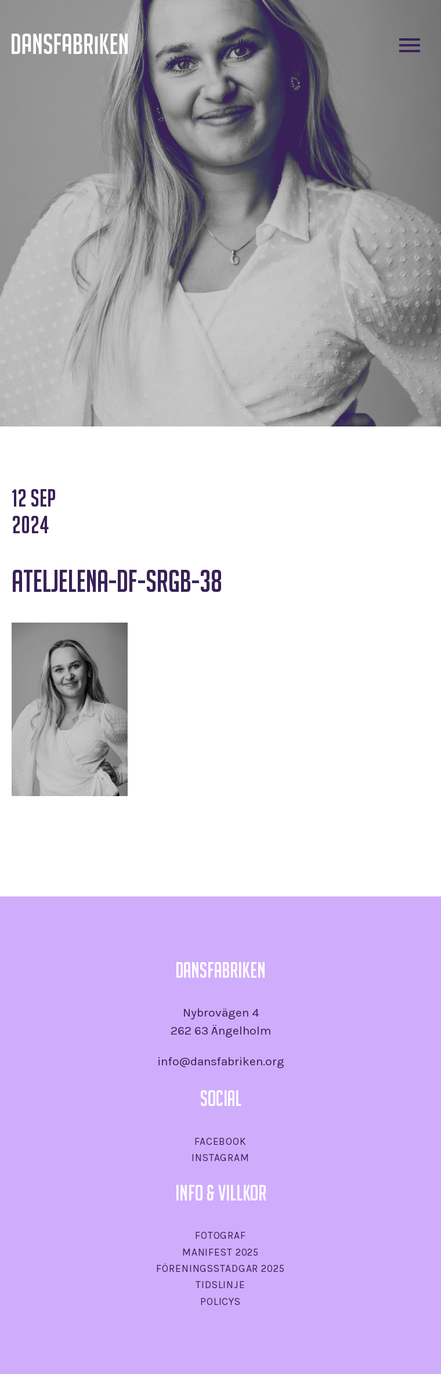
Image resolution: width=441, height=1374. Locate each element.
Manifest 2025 (220, 1252)
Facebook (220, 1141)
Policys (220, 1301)
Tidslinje (220, 1284)
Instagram (220, 1157)
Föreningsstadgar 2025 (220, 1268)
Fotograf (220, 1235)
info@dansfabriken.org (220, 1061)
